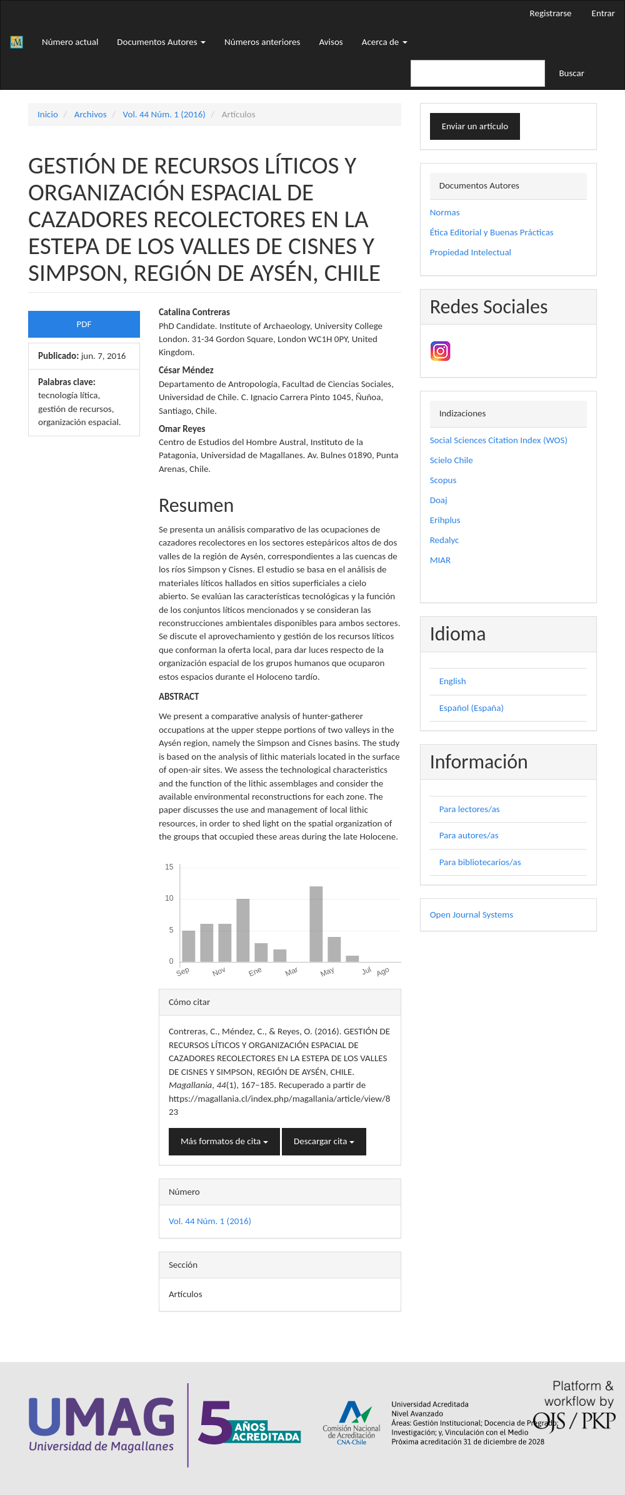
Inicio (48, 114)
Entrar (603, 13)
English (452, 681)
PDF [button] (84, 324)
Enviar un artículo (475, 126)
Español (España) (471, 707)
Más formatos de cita (224, 1141)
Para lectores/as (469, 809)
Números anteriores (262, 41)
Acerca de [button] (385, 41)
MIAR (440, 560)
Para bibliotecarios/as (480, 862)
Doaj (439, 500)
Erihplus (445, 520)
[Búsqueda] (478, 73)
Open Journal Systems (471, 914)
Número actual (70, 41)
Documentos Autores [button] (161, 41)
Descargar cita (324, 1141)
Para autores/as (469, 835)
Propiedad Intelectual (470, 252)
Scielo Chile (451, 460)
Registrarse (551, 13)
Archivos (90, 114)
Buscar (571, 73)
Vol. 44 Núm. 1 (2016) (164, 114)
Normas (445, 212)
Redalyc (444, 540)
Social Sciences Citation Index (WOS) (499, 440)
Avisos (330, 41)
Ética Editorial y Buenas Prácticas (492, 232)
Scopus (443, 480)
